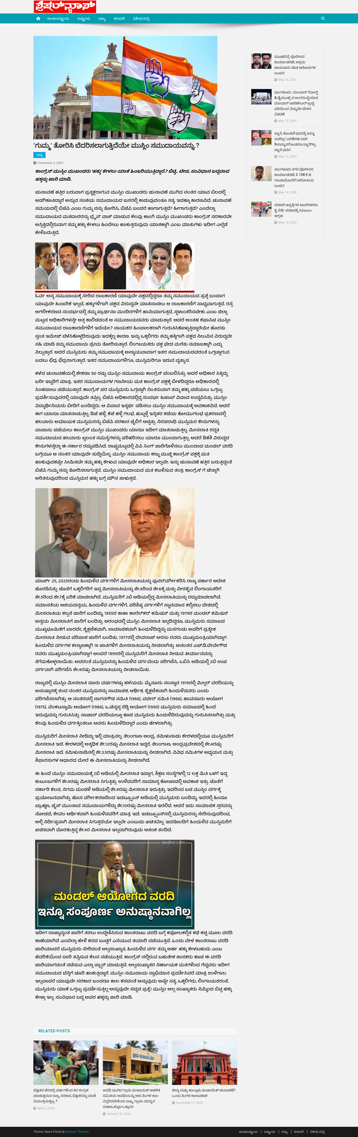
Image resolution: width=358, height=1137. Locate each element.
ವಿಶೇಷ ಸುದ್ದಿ (141, 18)
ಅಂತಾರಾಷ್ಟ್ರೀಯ (58, 18)
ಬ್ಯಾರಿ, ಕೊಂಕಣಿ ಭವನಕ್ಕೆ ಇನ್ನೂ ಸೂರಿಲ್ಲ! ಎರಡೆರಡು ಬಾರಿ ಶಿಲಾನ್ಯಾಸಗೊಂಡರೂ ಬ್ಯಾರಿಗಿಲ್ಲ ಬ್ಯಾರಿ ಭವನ (295, 141)
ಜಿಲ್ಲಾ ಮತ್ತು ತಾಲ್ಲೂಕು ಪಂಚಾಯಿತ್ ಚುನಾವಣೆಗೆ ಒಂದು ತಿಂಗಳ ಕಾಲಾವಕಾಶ (203, 1093)
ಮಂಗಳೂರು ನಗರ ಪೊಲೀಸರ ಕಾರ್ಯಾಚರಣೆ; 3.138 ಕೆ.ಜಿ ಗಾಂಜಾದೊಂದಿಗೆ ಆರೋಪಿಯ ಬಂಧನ (294, 177)
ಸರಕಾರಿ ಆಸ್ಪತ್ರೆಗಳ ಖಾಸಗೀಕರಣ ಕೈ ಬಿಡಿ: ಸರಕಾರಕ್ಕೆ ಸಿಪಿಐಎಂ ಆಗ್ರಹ (296, 210)
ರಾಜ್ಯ (102, 18)
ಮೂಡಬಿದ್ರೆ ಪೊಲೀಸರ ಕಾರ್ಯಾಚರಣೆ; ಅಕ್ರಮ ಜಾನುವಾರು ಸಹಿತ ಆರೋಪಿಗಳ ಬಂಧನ (295, 65)
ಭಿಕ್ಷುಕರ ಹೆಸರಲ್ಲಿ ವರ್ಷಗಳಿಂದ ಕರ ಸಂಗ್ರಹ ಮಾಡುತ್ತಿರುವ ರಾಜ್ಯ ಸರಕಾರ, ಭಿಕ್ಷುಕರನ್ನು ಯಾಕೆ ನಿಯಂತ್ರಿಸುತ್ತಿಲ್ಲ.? (64, 1095)
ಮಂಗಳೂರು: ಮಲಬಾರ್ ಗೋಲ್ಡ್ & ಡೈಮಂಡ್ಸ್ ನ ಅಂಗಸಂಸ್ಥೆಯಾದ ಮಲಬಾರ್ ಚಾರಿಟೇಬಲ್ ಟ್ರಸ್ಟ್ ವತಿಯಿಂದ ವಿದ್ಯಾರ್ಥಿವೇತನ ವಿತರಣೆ (296, 103)
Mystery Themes (77, 1132)
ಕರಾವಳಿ (119, 18)
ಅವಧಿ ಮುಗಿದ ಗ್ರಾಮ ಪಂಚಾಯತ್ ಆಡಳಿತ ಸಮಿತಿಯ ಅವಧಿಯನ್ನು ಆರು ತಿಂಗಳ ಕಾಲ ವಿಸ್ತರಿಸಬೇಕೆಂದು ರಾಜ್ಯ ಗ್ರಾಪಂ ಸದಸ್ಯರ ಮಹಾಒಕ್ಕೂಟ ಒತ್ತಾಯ (131, 1098)
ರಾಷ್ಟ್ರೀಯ (83, 18)
